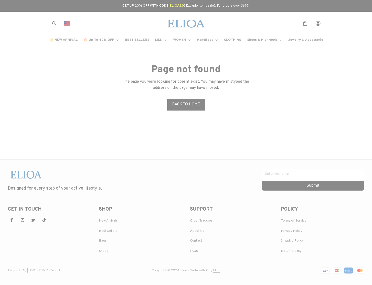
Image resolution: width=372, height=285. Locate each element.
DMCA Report (49, 270)
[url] (216, 270)
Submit (313, 185)
